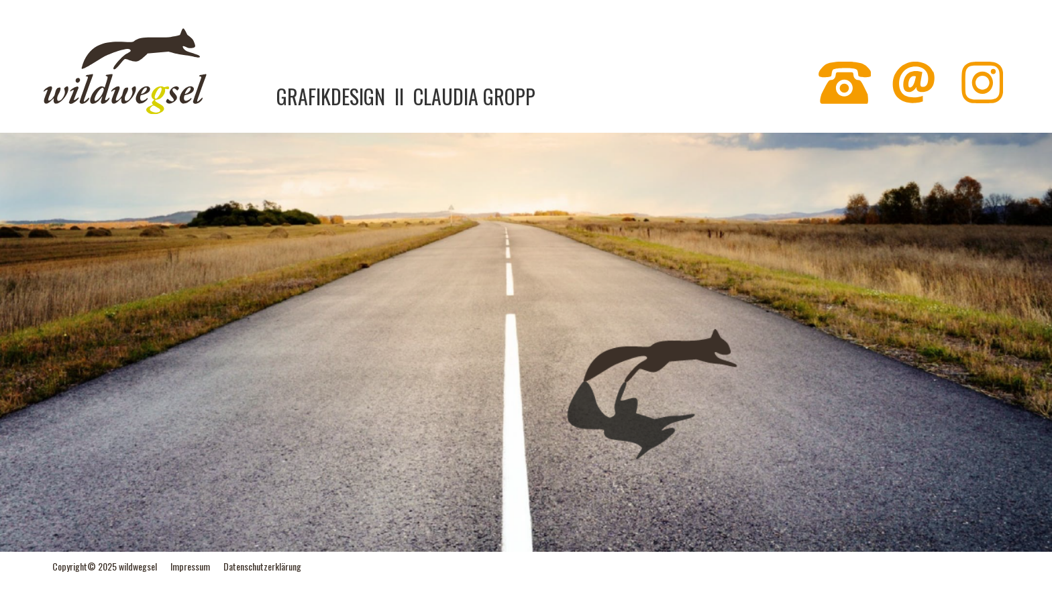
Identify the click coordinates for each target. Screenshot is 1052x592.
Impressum (190, 566)
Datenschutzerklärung (262, 566)
